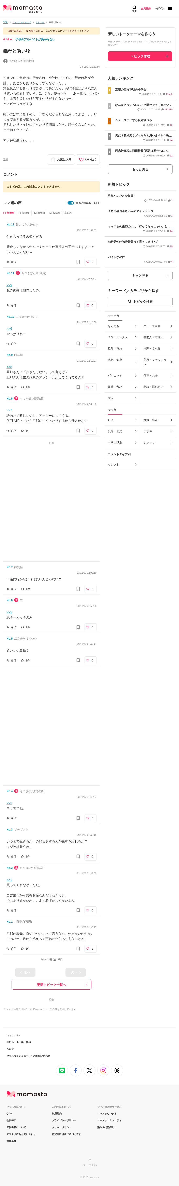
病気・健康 (115, 359)
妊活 (111, 420)
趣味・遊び (115, 386)
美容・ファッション (155, 362)
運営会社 (11, 1141)
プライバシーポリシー (64, 1120)
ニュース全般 (152, 326)
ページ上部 (90, 1165)
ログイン (159, 8)
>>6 (9, 328)
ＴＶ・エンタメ (118, 337)
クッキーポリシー (61, 1127)
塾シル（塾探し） (107, 1127)
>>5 (9, 612)
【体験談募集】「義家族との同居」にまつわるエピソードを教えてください (47, 30)
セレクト (113, 464)
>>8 (9, 367)
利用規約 (57, 1113)
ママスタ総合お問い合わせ (21, 1134)
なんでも (113, 326)
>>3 (9, 803)
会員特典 (11, 1120)
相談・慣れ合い (153, 386)
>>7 (9, 410)
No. (10, 224)
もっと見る (140, 169)
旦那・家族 (115, 348)
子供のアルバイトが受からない (35, 39)
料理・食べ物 (152, 348)
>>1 (9, 879)
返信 (13, 262)
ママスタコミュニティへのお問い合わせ (28, 1056)
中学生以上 (115, 442)
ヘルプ (10, 1049)
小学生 (148, 431)
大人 (111, 398)
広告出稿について (16, 1127)
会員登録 (146, 8)
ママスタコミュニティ (109, 1120)
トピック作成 (140, 56)
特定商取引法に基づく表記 (66, 1134)
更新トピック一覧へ (51, 985)
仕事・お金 (151, 375)
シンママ (149, 442)
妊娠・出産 (151, 420)
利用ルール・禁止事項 (18, 1042)
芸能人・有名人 (153, 337)
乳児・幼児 (115, 431)
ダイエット (115, 375)
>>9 (9, 285)
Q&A (9, 1113)
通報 (5, 159)
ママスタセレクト (107, 1113)
